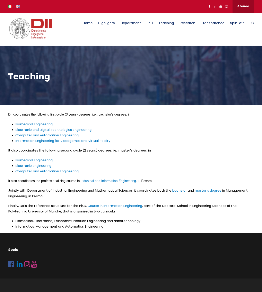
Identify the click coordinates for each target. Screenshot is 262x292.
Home (88, 23)
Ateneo (243, 6)
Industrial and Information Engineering (108, 181)
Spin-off (237, 23)
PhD (150, 23)
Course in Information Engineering (115, 205)
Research (187, 23)
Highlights (106, 23)
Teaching (166, 23)
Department (131, 23)
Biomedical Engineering (34, 124)
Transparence (212, 23)
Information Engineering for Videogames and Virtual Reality (62, 140)
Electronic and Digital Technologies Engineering (53, 129)
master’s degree (208, 190)
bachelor (179, 190)
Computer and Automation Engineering (47, 135)
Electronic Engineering (33, 165)
